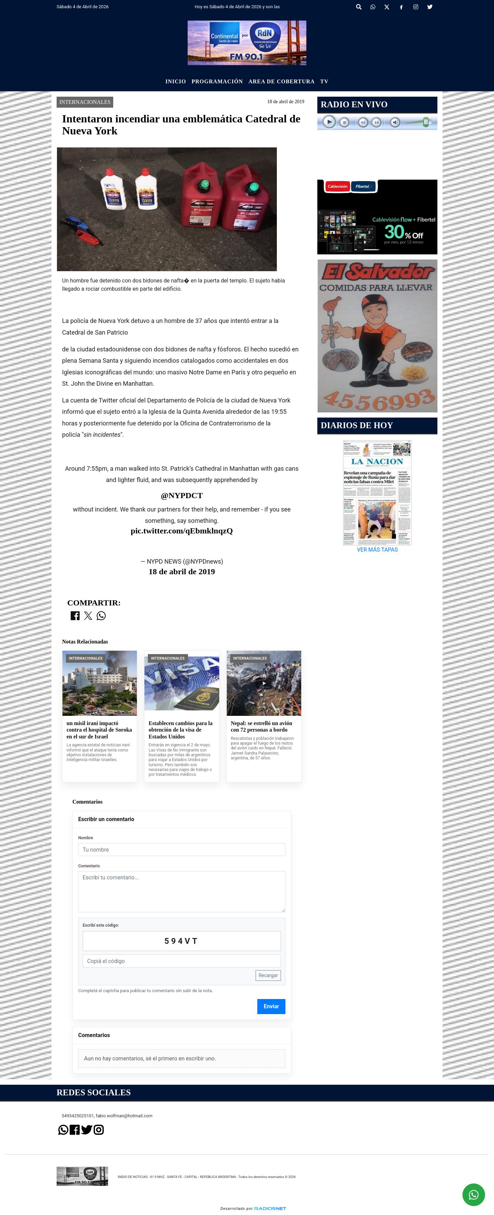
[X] (387, 7)
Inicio (175, 81)
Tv (324, 81)
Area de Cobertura (281, 81)
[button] (359, 7)
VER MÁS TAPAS (377, 549)
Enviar (271, 1006)
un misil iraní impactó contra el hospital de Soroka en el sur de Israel (99, 729)
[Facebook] (401, 7)
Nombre (85, 837)
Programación (217, 81)
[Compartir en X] (88, 616)
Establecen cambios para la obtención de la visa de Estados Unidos (180, 729)
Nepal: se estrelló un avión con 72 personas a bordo (261, 726)
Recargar (268, 975)
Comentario (89, 866)
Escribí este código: (101, 925)
